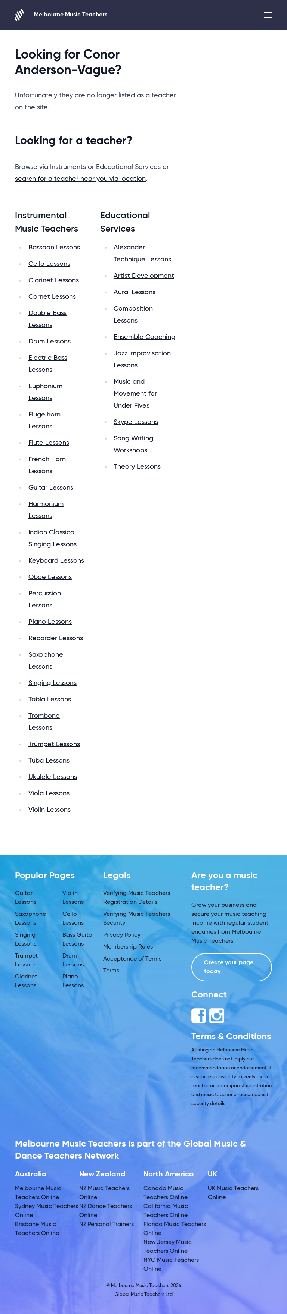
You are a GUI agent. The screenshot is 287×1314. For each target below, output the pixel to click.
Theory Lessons (137, 466)
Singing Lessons (52, 683)
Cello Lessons (49, 264)
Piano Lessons (50, 622)
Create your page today (228, 967)
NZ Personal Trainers (106, 1224)
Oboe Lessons (50, 577)
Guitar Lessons (50, 487)
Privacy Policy (122, 935)
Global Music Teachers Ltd (144, 1294)
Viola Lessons (49, 793)
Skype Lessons (136, 422)
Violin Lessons (49, 810)
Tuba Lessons (49, 760)
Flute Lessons (48, 443)
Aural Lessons (134, 292)
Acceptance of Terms (132, 959)
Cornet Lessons (52, 296)
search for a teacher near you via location (80, 179)
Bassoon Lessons (54, 247)
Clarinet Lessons (53, 280)
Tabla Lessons (49, 699)
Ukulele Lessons (52, 777)
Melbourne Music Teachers (61, 14)
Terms (111, 971)
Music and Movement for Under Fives (135, 393)
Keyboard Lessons (56, 560)
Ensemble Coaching (144, 337)
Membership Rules (128, 947)
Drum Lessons (49, 341)
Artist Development (144, 276)
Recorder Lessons (55, 638)
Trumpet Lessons (54, 744)
